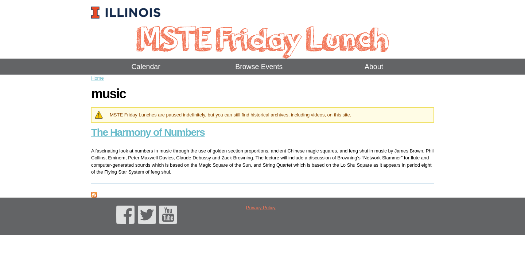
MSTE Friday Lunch (262, 38)
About (374, 67)
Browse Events (259, 67)
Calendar (146, 67)
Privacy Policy (261, 207)
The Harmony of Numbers (148, 132)
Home (97, 78)
